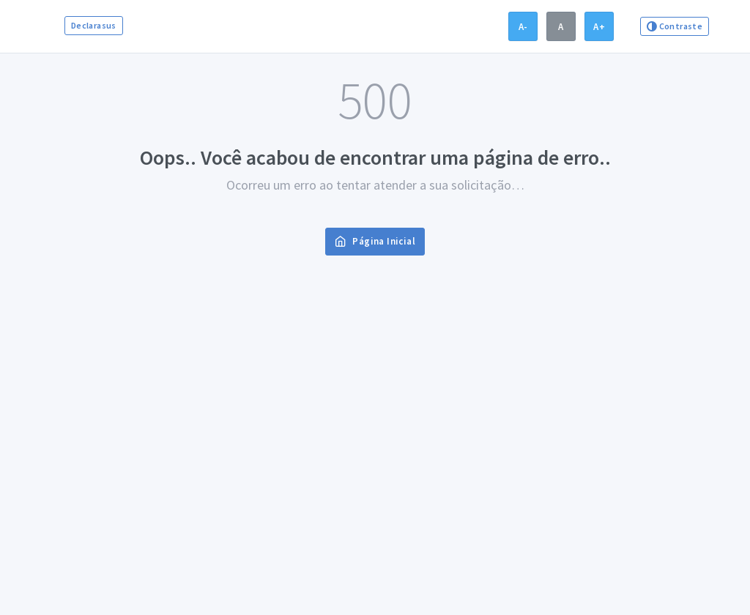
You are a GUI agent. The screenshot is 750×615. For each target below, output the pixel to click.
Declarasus (93, 25)
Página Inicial (375, 241)
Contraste (674, 26)
